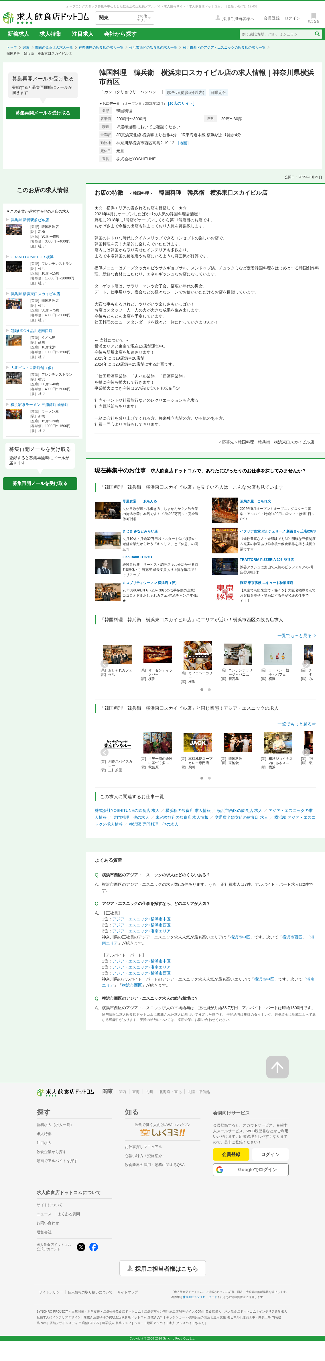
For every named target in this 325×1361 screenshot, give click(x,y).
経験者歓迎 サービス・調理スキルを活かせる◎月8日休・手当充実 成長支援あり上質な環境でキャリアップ (160, 570)
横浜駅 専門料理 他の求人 (153, 824)
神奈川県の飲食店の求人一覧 (101, 48)
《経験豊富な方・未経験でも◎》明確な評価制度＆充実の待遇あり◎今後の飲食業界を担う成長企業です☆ (278, 544)
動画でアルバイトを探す (57, 1161)
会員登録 (231, 1154)
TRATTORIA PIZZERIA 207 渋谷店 (267, 560)
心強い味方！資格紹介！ (145, 1156)
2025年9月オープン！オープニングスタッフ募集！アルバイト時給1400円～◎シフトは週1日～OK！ (277, 514)
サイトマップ (127, 1292)
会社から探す (120, 34)
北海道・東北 (170, 1092)
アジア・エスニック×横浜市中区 (141, 919)
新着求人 (18, 34)
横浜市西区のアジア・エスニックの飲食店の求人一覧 (224, 48)
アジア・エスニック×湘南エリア (141, 931)
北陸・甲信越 (199, 1092)
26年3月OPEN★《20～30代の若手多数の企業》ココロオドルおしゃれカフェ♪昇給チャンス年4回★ (160, 595)
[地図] (183, 143)
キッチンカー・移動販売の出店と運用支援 (202, 1317)
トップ (12, 48)
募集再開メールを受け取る (42, 113)
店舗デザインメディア (74, 1323)
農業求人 (116, 1323)
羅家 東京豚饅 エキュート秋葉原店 (267, 583)
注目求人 (83, 34)
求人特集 (50, 34)
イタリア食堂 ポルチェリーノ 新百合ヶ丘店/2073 (278, 531)
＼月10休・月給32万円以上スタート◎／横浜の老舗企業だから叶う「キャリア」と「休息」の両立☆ (160, 544)
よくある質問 (69, 1214)
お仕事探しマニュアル (143, 1147)
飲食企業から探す (51, 1152)
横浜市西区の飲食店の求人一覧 (153, 48)
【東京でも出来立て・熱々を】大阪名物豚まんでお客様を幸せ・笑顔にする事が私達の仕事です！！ (278, 595)
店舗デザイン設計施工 (173, 1311)
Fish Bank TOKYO (137, 557)
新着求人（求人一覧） (55, 1125)
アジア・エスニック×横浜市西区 (141, 925)
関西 (122, 1092)
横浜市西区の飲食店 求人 (239, 810)
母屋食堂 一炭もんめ (140, 501)
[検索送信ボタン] (317, 34)
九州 (149, 1092)
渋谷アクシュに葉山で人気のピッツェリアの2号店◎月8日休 (277, 569)
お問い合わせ (48, 1223)
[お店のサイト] (181, 103)
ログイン (270, 1154)
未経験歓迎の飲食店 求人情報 (182, 817)
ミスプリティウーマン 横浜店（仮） (150, 583)
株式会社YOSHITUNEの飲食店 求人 (127, 810)
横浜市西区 (292, 937)
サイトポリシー (51, 1292)
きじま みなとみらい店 (140, 531)
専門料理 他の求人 (131, 817)
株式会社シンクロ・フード (200, 1297)
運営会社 (44, 1232)
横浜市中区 (240, 937)
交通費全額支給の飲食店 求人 (241, 817)
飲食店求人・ (231, 1311)
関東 (26, 48)
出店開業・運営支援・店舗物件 (106, 1311)
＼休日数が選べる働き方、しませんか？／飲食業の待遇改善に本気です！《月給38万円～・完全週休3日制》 (160, 514)
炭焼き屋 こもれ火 (255, 501)
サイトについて (50, 1205)
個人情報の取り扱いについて (90, 1292)
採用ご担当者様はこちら (166, 1268)
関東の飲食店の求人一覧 (54, 48)
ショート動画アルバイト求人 (169, 1323)
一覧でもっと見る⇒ (296, 635)
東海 (136, 1092)
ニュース (44, 1214)
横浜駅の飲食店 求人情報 (188, 810)
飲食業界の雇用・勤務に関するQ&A (155, 1165)
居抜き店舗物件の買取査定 (123, 1317)
